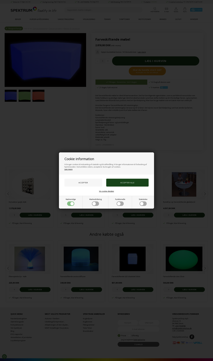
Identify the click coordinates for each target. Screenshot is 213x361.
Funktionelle (120, 202)
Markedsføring (95, 202)
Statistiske (143, 202)
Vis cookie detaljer (106, 191)
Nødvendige (71, 202)
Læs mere (68, 169)
